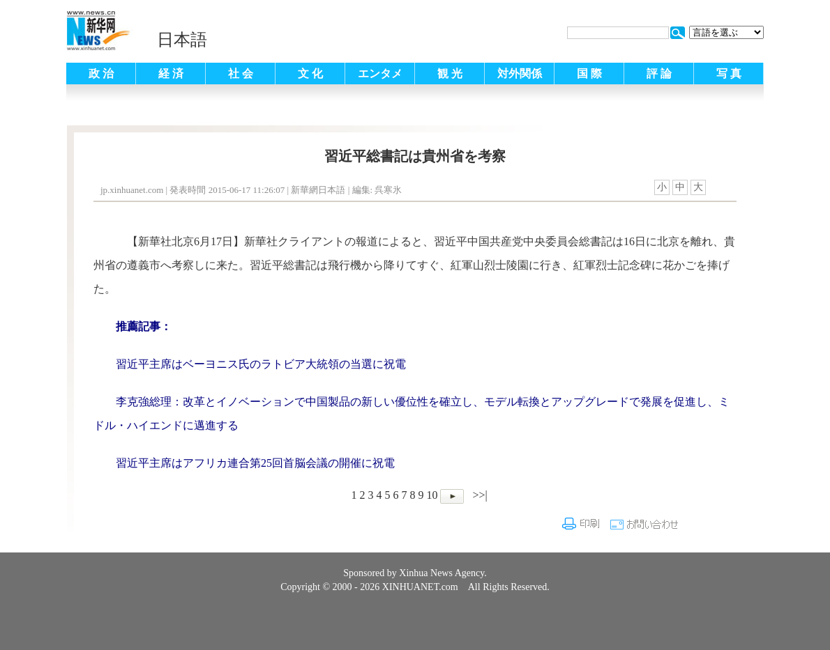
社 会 (240, 73)
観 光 (449, 73)
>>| (478, 495)
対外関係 (519, 73)
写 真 (728, 73)
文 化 (310, 73)
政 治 (101, 73)
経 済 (170, 73)
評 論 (659, 73)
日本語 (182, 40)
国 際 (589, 73)
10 (431, 495)
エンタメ (380, 73)
